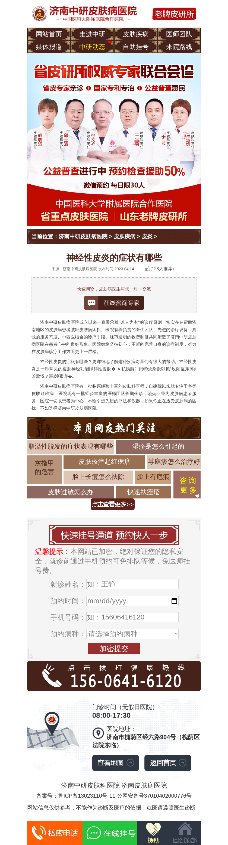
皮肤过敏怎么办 (70, 491)
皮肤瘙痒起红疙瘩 (104, 461)
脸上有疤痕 (153, 476)
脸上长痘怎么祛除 (98, 476)
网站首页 (49, 34)
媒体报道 (49, 46)
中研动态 (92, 46)
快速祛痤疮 (143, 491)
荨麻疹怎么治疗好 (174, 461)
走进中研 (92, 34)
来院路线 (179, 46)
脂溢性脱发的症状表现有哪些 (70, 446)
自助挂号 (136, 46)
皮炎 (147, 236)
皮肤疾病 (136, 34)
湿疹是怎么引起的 (158, 446)
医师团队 (179, 34)
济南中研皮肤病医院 (83, 236)
